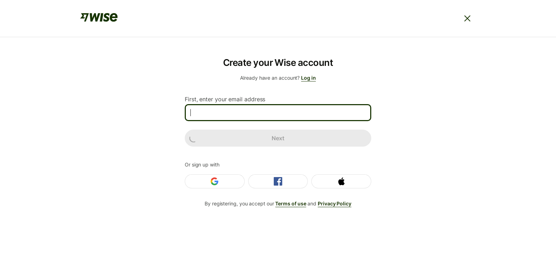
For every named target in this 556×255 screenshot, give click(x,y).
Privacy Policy (334, 203)
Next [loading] (236, 138)
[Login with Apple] (341, 181)
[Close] (467, 18)
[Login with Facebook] (278, 181)
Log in (308, 78)
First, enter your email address (225, 99)
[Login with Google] (215, 181)
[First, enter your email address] (278, 112)
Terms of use (290, 203)
